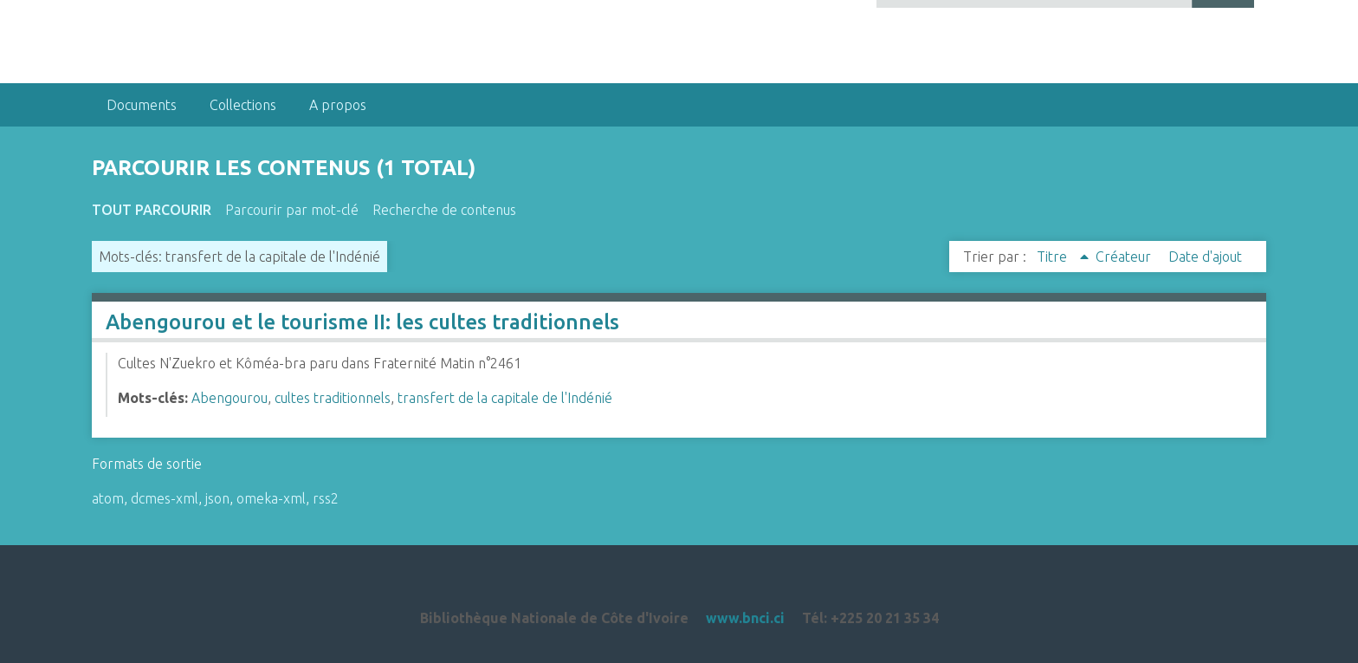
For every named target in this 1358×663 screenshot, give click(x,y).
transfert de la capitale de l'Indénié (505, 398)
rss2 (326, 498)
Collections (243, 105)
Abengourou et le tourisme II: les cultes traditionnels (362, 322)
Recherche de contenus (444, 210)
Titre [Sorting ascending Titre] (1053, 256)
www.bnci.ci (745, 618)
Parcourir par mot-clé (292, 210)
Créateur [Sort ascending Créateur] (1125, 256)
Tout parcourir (151, 210)
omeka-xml (271, 498)
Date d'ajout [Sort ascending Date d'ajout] (1205, 256)
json (217, 498)
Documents (142, 105)
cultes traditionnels (333, 398)
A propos (337, 105)
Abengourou (229, 398)
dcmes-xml (164, 498)
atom (108, 498)
